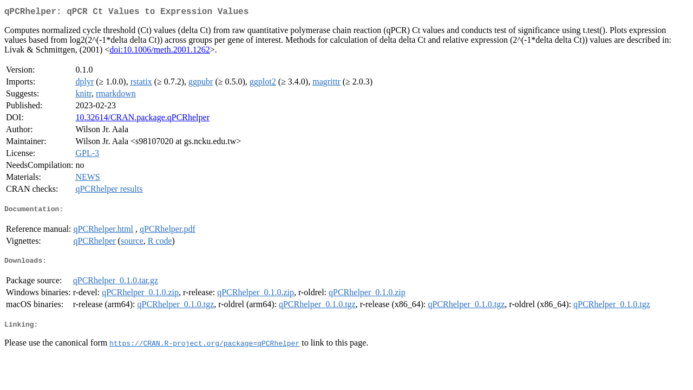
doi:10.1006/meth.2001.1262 (159, 51)
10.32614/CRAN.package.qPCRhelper (142, 119)
